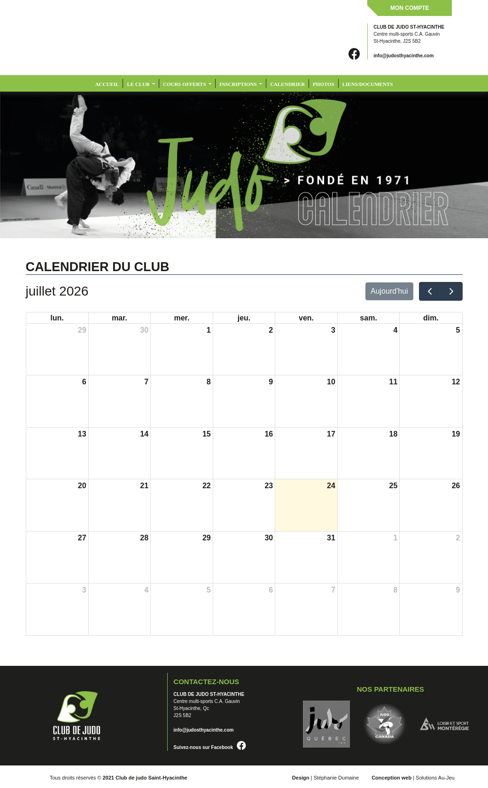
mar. (119, 318)
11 (393, 382)
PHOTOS (323, 84)
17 (331, 434)
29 (82, 330)
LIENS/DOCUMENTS (367, 84)
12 (456, 382)
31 (331, 538)
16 (268, 434)
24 (331, 486)
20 (82, 486)
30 (144, 330)
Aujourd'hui (389, 291)
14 (144, 434)
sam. (368, 318)
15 (206, 434)
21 (144, 486)
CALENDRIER (287, 84)
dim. (431, 318)
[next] (452, 291)
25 (393, 486)
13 (82, 434)
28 (144, 538)
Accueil (107, 84)
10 (331, 382)
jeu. (244, 318)
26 (456, 486)
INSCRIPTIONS (238, 84)
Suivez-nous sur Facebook (209, 747)
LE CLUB (139, 84)
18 (393, 434)
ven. (306, 318)
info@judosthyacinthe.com (403, 55)
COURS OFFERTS (185, 84)
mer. (181, 318)
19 (456, 434)
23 (268, 486)
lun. (56, 318)
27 (82, 538)
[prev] (430, 291)
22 (206, 486)
